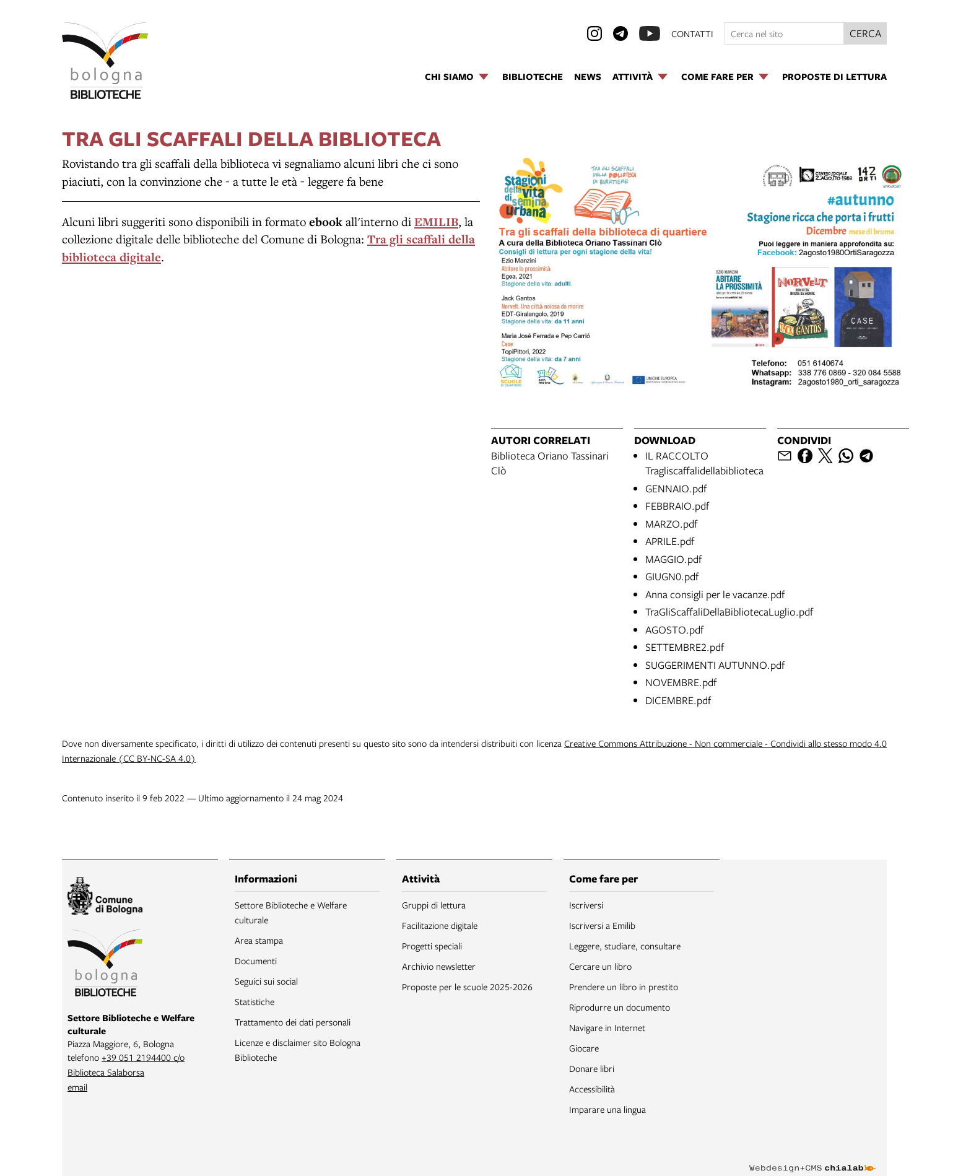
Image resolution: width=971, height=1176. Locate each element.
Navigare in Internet (607, 1027)
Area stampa (259, 940)
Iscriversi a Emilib (602, 925)
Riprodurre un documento (619, 1007)
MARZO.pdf (671, 523)
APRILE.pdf (669, 541)
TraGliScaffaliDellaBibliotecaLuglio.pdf (729, 611)
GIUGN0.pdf (672, 576)
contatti (692, 33)
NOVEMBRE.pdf (680, 682)
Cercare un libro (600, 966)
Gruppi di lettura (434, 905)
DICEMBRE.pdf (678, 700)
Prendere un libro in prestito (623, 986)
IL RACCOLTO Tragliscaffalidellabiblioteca (704, 462)
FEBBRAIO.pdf (677, 506)
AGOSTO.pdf (674, 629)
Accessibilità (592, 1088)
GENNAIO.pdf (676, 488)
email (77, 1087)
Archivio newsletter (439, 966)
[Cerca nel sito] (784, 33)
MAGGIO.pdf (673, 559)
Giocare (584, 1048)
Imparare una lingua (607, 1109)
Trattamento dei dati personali (293, 1022)
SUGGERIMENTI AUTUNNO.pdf (715, 665)
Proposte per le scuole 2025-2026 (467, 986)
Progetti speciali (432, 945)
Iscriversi (586, 905)
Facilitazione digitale (439, 925)
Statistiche (254, 1001)
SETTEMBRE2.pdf (684, 647)
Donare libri (591, 1068)
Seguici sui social (266, 981)
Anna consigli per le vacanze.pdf (715, 594)
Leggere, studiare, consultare (625, 945)
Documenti (256, 960)
